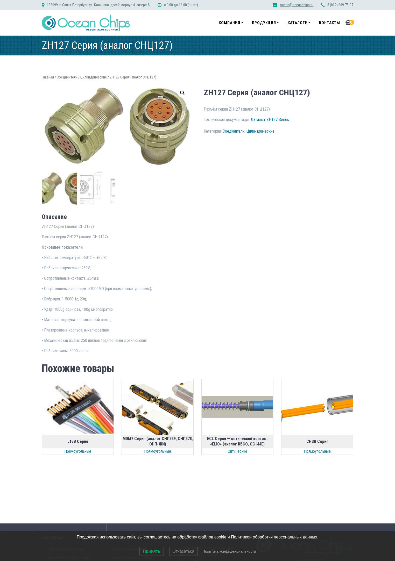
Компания (229, 22)
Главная (48, 77)
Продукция (264, 22)
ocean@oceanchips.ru (296, 5)
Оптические (237, 450)
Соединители (67, 77)
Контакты (329, 22)
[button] (182, 93)
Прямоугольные (77, 450)
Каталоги (298, 22)
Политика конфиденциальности (229, 551)
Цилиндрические (93, 77)
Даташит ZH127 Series (270, 119)
